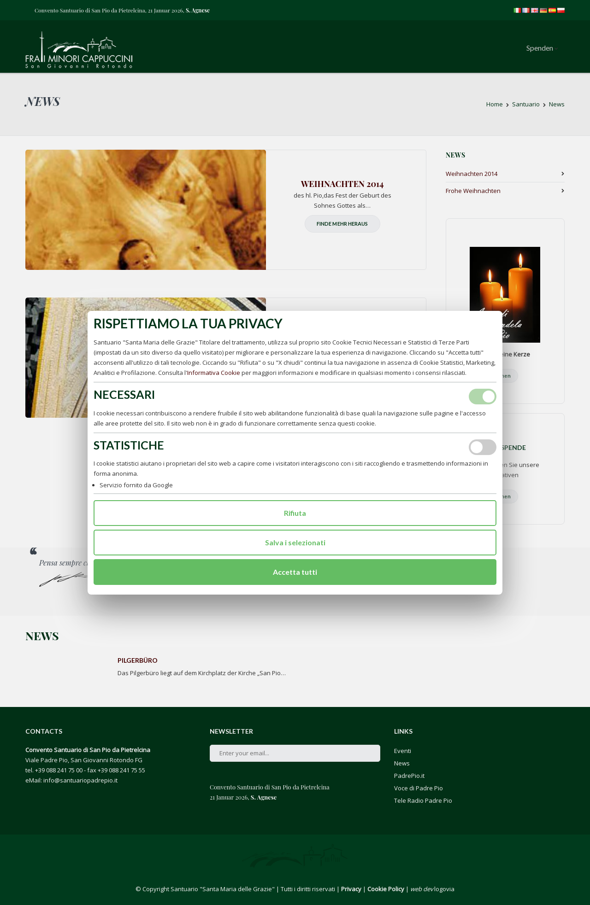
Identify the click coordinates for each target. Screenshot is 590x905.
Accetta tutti (295, 571)
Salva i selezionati (295, 542)
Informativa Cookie (213, 372)
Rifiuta (295, 512)
